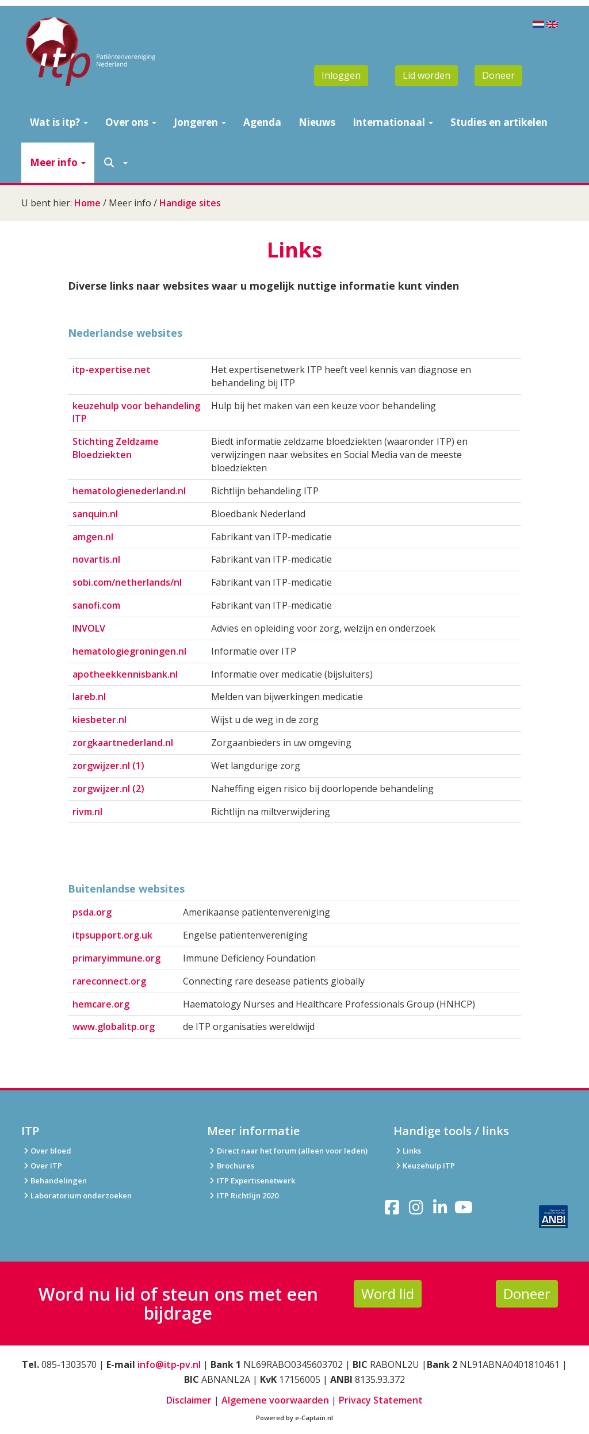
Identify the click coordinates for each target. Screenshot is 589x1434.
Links (407, 1150)
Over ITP (41, 1165)
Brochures (230, 1165)
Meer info (58, 162)
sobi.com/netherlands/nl (127, 582)
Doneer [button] (498, 75)
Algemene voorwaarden (275, 1400)
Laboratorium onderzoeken (76, 1195)
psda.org (92, 912)
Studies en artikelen (499, 122)
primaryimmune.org (116, 958)
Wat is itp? (59, 122)
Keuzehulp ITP (429, 1165)
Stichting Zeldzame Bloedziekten (115, 448)
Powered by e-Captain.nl (294, 1417)
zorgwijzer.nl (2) (108, 788)
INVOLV (88, 628)
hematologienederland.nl (129, 491)
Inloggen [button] (341, 75)
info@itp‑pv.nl (169, 1364)
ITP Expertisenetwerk (250, 1180)
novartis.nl (96, 559)
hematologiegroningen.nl (129, 651)
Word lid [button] (387, 1293)
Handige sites (190, 203)
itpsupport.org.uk (112, 935)
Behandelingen (54, 1180)
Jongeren (200, 122)
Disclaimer (189, 1400)
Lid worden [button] (426, 75)
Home (87, 203)
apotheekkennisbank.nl (125, 674)
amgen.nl (92, 536)
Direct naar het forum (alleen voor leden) (287, 1150)
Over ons (130, 122)
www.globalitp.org (113, 1026)
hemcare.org (100, 1004)
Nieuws (317, 122)
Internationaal (393, 122)
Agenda (262, 122)
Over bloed (46, 1150)
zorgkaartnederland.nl (122, 742)
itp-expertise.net (111, 369)
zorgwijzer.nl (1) (108, 765)
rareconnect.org (109, 981)
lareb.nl (89, 696)
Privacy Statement (381, 1400)
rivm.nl (87, 811)
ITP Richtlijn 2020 (247, 1195)
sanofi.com (96, 605)
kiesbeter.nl (99, 719)
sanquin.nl (95, 514)
